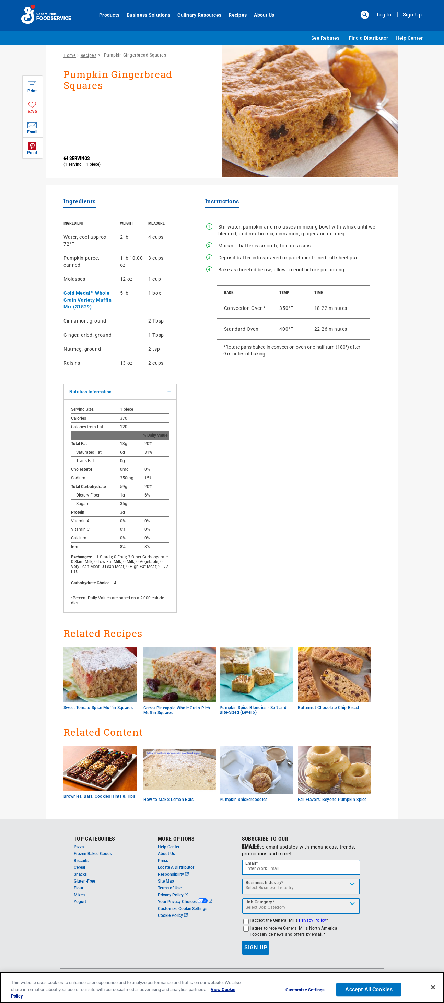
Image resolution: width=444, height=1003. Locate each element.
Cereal (79, 867)
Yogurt (80, 901)
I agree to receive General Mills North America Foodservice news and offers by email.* (293, 931)
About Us (260, 15)
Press (163, 860)
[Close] (433, 988)
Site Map (166, 881)
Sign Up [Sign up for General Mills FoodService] (412, 14)
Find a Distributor (368, 38)
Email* (251, 863)
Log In (384, 14)
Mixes (79, 895)
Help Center (409, 38)
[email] (301, 867)
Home (69, 55)
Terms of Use (170, 888)
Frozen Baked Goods (93, 853)
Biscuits (81, 860)
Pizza (79, 846)
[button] (365, 15)
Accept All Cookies (369, 991)
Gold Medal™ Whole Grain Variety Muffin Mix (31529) (87, 300)
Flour (78, 888)
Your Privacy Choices (185, 901)
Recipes (234, 15)
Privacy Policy (173, 895)
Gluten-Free (84, 881)
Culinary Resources (196, 15)
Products (105, 15)
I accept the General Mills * (289, 920)
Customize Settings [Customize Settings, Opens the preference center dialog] (305, 991)
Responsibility (173, 874)
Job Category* (260, 902)
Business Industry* (264, 882)
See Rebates (325, 38)
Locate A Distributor (176, 867)
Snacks (80, 874)
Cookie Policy (173, 915)
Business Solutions (144, 15)
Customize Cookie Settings (182, 908)
